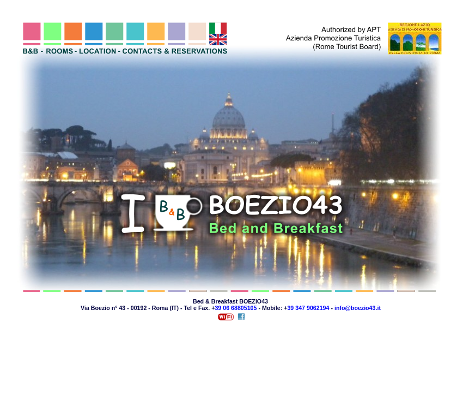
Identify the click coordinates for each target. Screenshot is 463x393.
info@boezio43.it (357, 308)
